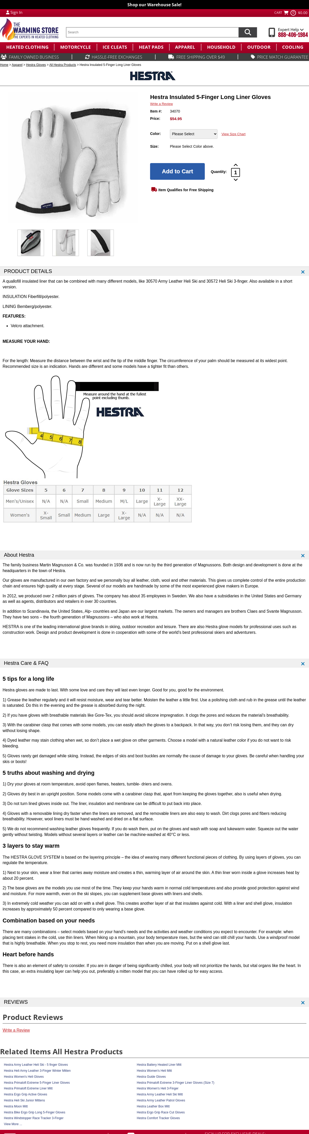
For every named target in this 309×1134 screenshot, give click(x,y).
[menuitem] (27, 47)
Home (4, 65)
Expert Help (291, 29)
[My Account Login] (7, 12)
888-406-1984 (293, 35)
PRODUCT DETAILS (28, 271)
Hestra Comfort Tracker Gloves (158, 1118)
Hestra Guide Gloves (151, 1077)
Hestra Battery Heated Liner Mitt (159, 1065)
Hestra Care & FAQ (26, 663)
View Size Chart (233, 134)
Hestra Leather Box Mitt (153, 1106)
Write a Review (161, 104)
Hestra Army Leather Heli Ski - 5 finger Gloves (36, 1065)
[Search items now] (247, 32)
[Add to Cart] (177, 171)
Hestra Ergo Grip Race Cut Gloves (161, 1112)
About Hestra (19, 555)
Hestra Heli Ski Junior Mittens (24, 1100)
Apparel (17, 65)
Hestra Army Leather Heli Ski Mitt (160, 1094)
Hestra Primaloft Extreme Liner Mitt (28, 1088)
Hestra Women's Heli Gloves (24, 1077)
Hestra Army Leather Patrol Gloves (161, 1100)
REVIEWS (16, 1002)
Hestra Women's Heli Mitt (154, 1071)
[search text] (152, 32)
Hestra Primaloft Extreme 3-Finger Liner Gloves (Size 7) (175, 1083)
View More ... (13, 1124)
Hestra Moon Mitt (16, 1106)
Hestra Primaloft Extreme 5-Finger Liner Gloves (37, 1083)
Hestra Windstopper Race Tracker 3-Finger (34, 1118)
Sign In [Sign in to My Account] (16, 12)
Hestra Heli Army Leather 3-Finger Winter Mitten (37, 1071)
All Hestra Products (62, 65)
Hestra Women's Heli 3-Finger (157, 1088)
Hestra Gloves (36, 65)
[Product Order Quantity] (235, 172)
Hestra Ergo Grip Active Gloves (25, 1094)
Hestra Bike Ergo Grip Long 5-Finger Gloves (34, 1112)
